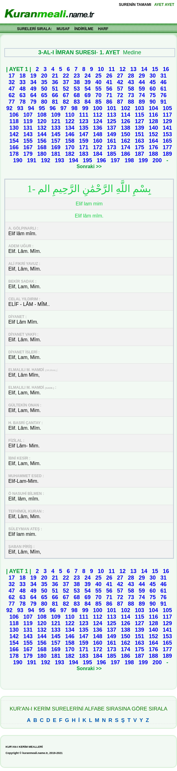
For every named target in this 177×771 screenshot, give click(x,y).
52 (66, 89)
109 (55, 115)
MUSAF (63, 29)
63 (22, 95)
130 (14, 128)
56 (109, 89)
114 (125, 115)
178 (14, 154)
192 (45, 160)
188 (153, 154)
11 (112, 69)
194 (73, 160)
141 (167, 128)
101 (111, 108)
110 (69, 115)
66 (55, 95)
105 (167, 108)
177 (167, 147)
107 (27, 115)
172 (97, 147)
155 (27, 141)
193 (59, 160)
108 (41, 115)
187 (139, 154)
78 (22, 102)
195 (87, 160)
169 (55, 147)
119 (27, 121)
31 (163, 76)
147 (83, 134)
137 (111, 128)
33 (22, 82)
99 (85, 108)
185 (111, 154)
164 (153, 141)
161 (111, 141)
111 (83, 115)
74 (142, 95)
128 (153, 121)
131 (27, 128)
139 (139, 128)
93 (20, 108)
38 (77, 82)
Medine (132, 52)
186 (125, 154)
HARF (103, 29)
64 (33, 95)
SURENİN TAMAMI (135, 4)
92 (9, 108)
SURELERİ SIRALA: (34, 29)
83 (77, 102)
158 (69, 141)
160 (97, 141)
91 (163, 102)
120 (41, 121)
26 (109, 76)
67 (66, 95)
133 (55, 128)
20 (44, 76)
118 (14, 121)
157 (55, 141)
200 (157, 160)
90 (152, 102)
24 (87, 76)
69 (87, 95)
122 (69, 121)
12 (122, 69)
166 (14, 147)
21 (55, 76)
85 (98, 102)
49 (33, 89)
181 (55, 154)
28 (131, 76)
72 (120, 95)
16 (166, 69)
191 (31, 160)
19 (33, 76)
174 (125, 147)
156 (41, 141)
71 (109, 95)
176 (153, 147)
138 (125, 128)
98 (74, 108)
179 (27, 154)
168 (41, 147)
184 (97, 154)
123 (83, 121)
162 (125, 141)
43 (131, 82)
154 (14, 141)
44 (142, 82)
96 (53, 108)
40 (98, 82)
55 (98, 89)
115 (139, 115)
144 (41, 134)
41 (109, 82)
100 (97, 108)
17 (12, 76)
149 (111, 134)
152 (153, 134)
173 (111, 147)
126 (125, 121)
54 (87, 89)
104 (153, 108)
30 (152, 76)
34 (33, 82)
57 (120, 89)
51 (55, 89)
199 (143, 160)
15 (155, 69)
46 (163, 82)
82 (66, 102)
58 (131, 89)
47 (12, 89)
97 (63, 108)
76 (163, 95)
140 (153, 128)
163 (139, 141)
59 (142, 89)
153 (167, 134)
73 (131, 95)
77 (12, 102)
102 (125, 108)
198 (129, 160)
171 (83, 147)
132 (41, 128)
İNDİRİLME (83, 29)
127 (139, 121)
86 (109, 102)
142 (14, 134)
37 (66, 82)
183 (83, 154)
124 (97, 121)
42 (120, 82)
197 (115, 160)
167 (27, 147)
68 (77, 95)
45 (152, 82)
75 (152, 95)
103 (139, 108)
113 (111, 115)
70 (98, 95)
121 (55, 121)
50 (44, 89)
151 (139, 134)
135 (83, 128)
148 (97, 134)
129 (167, 121)
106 (14, 115)
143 (27, 134)
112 (97, 115)
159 (83, 141)
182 (69, 154)
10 (101, 69)
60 (152, 89)
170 (69, 147)
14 (144, 69)
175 (139, 147)
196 (101, 160)
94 (31, 108)
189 (167, 154)
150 (125, 134)
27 (120, 76)
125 (111, 121)
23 (77, 76)
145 (55, 134)
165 (167, 141)
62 (12, 95)
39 (87, 82)
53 (77, 89)
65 (44, 95)
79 (33, 102)
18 (22, 76)
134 (69, 128)
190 (17, 160)
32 (12, 82)
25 (98, 76)
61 (163, 89)
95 (42, 108)
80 (44, 102)
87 (120, 102)
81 (55, 102)
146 (69, 134)
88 (131, 102)
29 (142, 76)
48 (22, 89)
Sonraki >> (89, 166)
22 (66, 76)
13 (133, 69)
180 (41, 154)
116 (153, 115)
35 (44, 82)
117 (167, 115)
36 (55, 82)
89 (142, 102)
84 (87, 102)
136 (97, 128)
